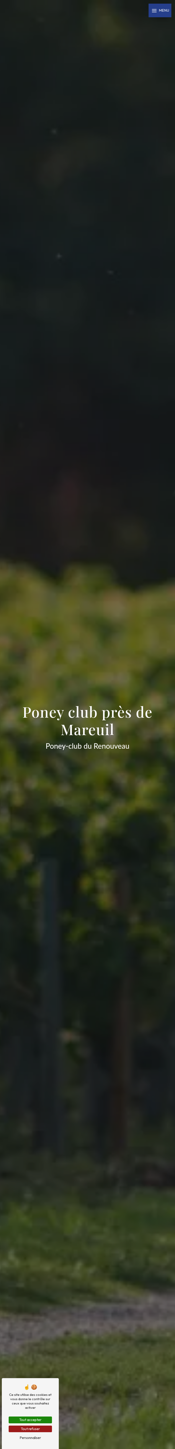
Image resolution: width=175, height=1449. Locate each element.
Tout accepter (30, 1419)
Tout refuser (30, 1429)
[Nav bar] (160, 10)
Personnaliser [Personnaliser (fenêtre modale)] (30, 1437)
